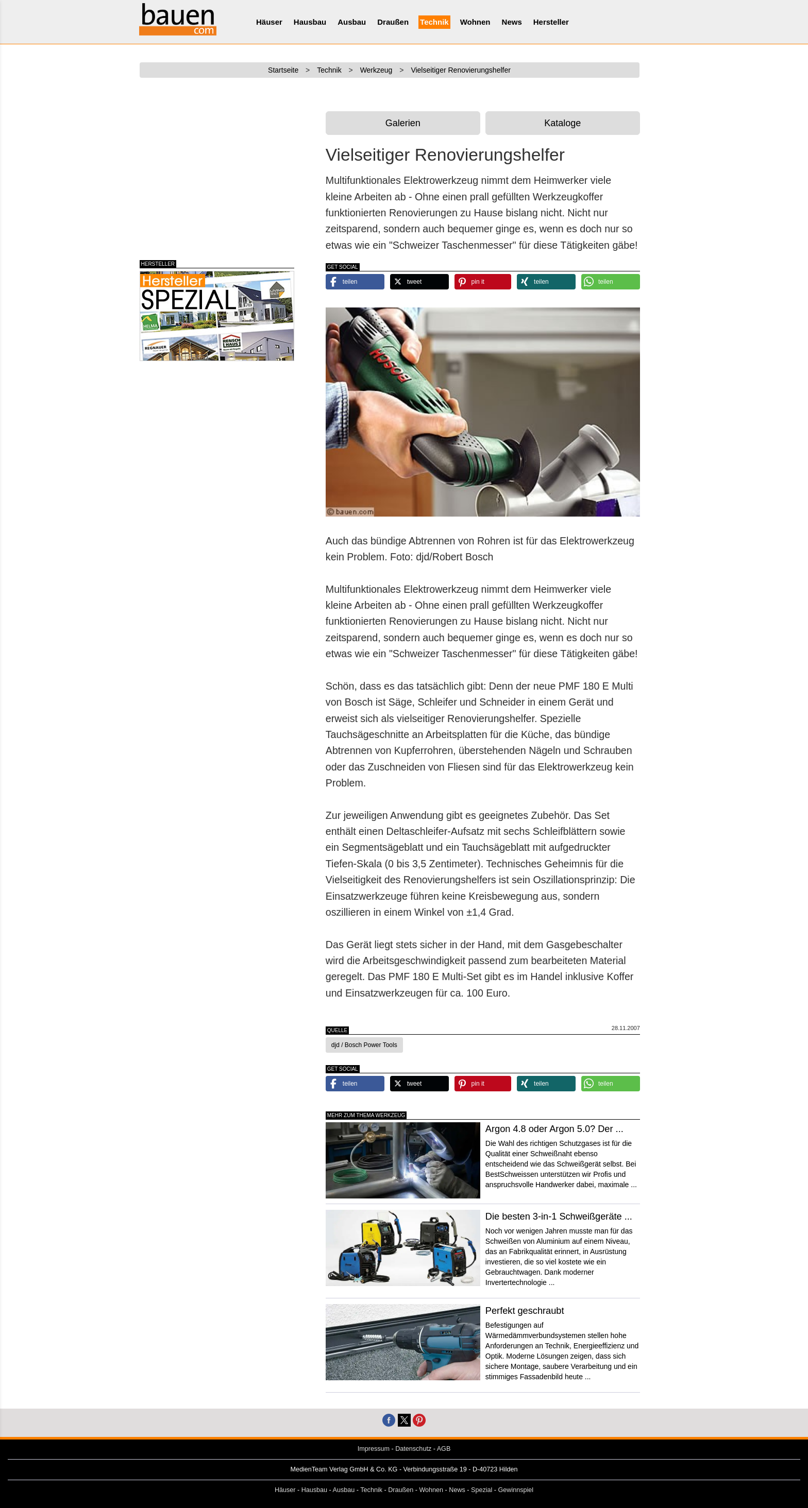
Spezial (481, 1490)
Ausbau (352, 22)
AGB (444, 1448)
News (512, 22)
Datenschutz (413, 1448)
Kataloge (562, 123)
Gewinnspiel (516, 1490)
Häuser (269, 22)
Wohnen (475, 22)
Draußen (393, 22)
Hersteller (551, 22)
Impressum (374, 1448)
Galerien (402, 123)
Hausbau (310, 22)
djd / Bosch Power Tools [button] (364, 1045)
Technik (434, 22)
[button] (355, 281)
